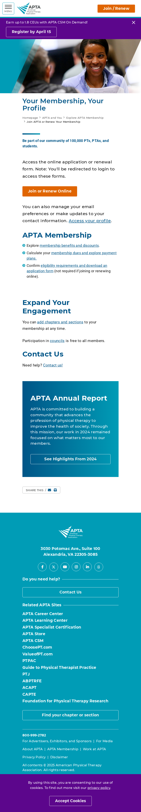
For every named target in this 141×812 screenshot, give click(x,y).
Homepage (30, 117)
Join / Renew (116, 8)
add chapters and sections (60, 321)
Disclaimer (59, 757)
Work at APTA (94, 749)
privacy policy (99, 788)
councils (57, 340)
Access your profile (90, 220)
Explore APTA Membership (85, 117)
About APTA (32, 749)
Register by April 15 (31, 31)
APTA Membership (63, 749)
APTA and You (52, 117)
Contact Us (70, 592)
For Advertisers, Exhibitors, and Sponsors (57, 741)
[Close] (134, 22)
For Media (104, 741)
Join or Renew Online (50, 191)
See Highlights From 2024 (70, 459)
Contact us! (53, 365)
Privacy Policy (34, 757)
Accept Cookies (70, 801)
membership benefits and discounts (69, 245)
